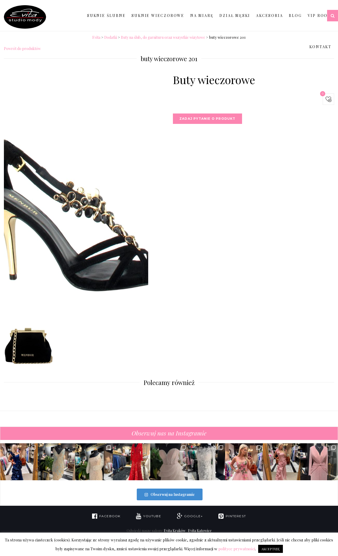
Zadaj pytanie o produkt (207, 119)
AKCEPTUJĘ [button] (270, 549)
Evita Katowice (200, 530)
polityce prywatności (236, 548)
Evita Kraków (175, 530)
